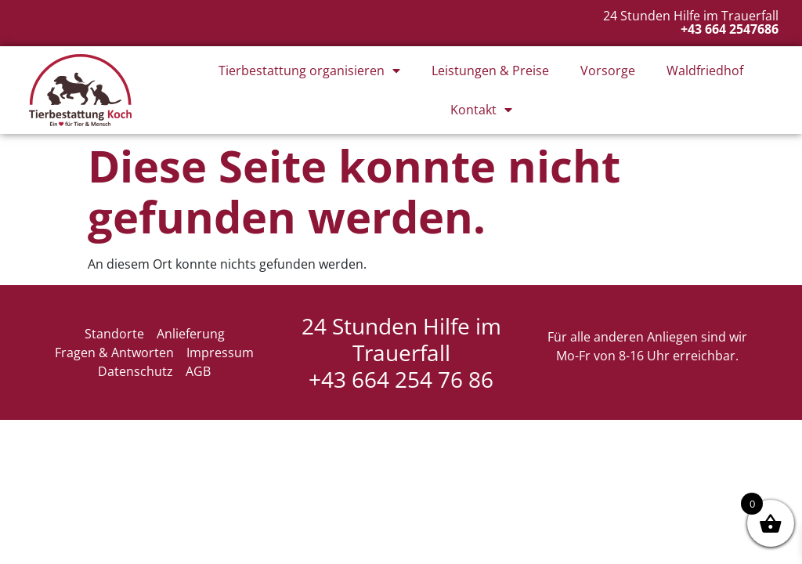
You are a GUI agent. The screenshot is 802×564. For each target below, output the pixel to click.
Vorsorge (607, 70)
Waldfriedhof (705, 70)
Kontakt (481, 110)
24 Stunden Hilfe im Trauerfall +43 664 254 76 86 (401, 352)
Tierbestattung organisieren (309, 70)
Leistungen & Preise (490, 70)
